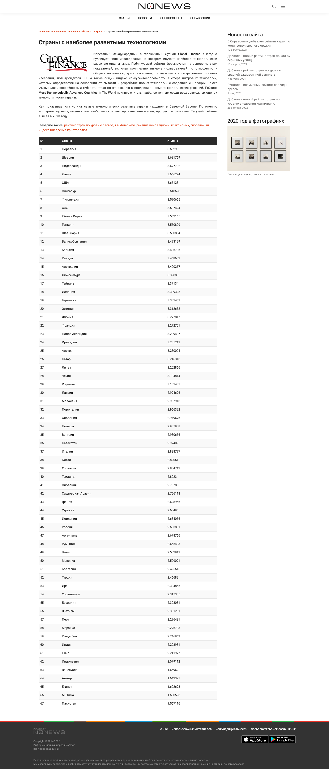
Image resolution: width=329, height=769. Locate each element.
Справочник (200, 18)
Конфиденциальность (231, 729)
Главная (44, 31)
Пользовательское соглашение (273, 729)
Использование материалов (192, 729)
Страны (98, 31)
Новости (145, 18)
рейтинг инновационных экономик (162, 125)
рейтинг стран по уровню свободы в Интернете (99, 125)
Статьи (124, 18)
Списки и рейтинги (80, 31)
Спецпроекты (171, 18)
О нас (164, 729)
